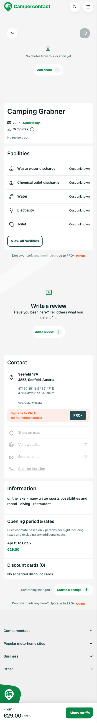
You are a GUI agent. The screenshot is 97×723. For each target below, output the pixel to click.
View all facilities (25, 241)
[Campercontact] (27, 7)
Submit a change (73, 590)
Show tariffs (80, 712)
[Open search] (75, 7)
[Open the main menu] (88, 7)
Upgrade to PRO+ (62, 603)
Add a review (48, 332)
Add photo (48, 70)
